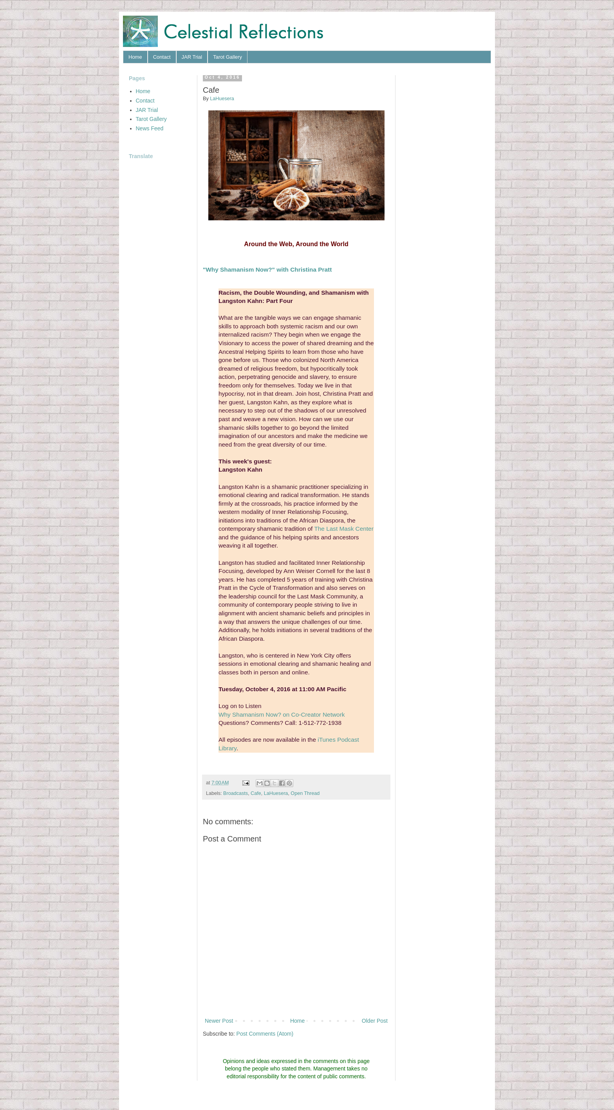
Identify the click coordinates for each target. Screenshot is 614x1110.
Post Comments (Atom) (265, 1034)
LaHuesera (276, 793)
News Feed (150, 128)
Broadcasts (235, 793)
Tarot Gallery (227, 57)
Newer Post (219, 1021)
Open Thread (305, 793)
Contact (162, 57)
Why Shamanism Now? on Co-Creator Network (282, 714)
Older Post (375, 1021)
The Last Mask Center (343, 528)
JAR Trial (192, 57)
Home (135, 57)
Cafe (256, 793)
